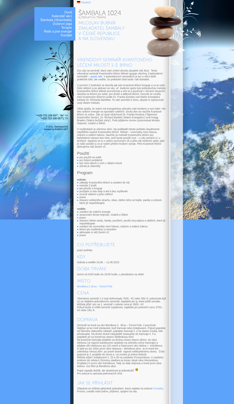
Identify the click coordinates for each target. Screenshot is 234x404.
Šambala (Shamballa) (56, 20)
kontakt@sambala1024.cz (53, 121)
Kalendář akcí (62, 16)
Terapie (66, 27)
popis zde (96, 76)
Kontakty (158, 388)
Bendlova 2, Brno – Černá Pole (94, 286)
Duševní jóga (62, 24)
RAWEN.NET (61, 129)
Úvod (68, 12)
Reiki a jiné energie (58, 31)
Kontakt (66, 35)
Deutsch (86, 2)
